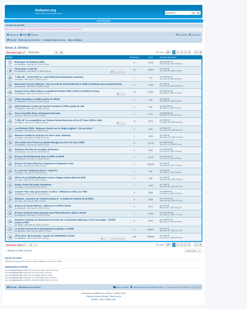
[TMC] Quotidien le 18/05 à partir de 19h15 (37, 99)
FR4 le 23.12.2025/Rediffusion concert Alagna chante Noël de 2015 (50, 177)
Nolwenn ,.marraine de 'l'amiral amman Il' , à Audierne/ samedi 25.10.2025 (54, 198)
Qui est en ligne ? (14, 258)
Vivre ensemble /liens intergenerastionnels (37, 113)
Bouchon (21, 64)
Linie (165, 69)
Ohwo (20, 79)
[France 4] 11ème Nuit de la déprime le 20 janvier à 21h (44, 163)
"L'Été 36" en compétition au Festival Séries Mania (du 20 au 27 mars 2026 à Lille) (58, 120)
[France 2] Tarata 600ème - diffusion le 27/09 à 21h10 (43, 205)
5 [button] (189, 52)
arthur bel (167, 142)
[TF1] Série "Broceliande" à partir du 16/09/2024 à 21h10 (45, 235)
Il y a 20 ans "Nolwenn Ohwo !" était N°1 (36, 170)
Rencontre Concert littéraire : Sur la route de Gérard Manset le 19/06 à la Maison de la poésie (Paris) (43, 29)
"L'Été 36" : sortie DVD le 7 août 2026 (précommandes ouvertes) (49, 77)
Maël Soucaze (115, 296)
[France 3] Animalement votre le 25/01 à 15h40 (39, 156)
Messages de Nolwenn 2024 (29, 62)
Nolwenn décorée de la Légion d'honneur (37, 149)
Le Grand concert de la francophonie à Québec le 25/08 (44, 228)
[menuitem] (23, 35)
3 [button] (181, 52)
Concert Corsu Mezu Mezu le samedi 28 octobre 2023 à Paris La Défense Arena (57, 91)
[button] (168, 52)
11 (124, 239)
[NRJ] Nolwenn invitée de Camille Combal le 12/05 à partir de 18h (49, 106)
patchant (166, 77)
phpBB (95, 293)
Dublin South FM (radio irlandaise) (33, 184)
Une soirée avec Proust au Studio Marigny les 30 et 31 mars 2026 (49, 142)
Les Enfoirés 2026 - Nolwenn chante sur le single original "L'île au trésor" (54, 128)
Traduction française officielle (97, 296)
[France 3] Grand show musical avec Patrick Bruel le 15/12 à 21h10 (50, 212)
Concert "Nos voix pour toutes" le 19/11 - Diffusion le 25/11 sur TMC (51, 191)
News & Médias (17, 47)
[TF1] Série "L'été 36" (26, 69)
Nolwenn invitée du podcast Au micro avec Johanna (42, 135)
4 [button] (185, 52)
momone (166, 149)
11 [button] (196, 52)
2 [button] (177, 52)
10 (120, 239)
